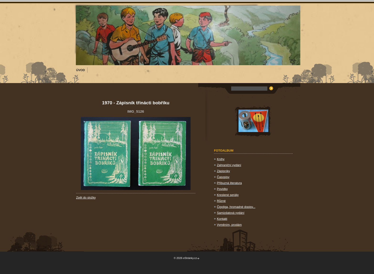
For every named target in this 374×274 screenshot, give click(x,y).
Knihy (220, 159)
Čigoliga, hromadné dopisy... (236, 207)
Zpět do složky (86, 197)
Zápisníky (223, 171)
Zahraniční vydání (229, 165)
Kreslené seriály (228, 195)
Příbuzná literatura (229, 183)
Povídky (222, 189)
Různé (221, 201)
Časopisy (223, 177)
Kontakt (222, 219)
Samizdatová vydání (230, 213)
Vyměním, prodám (229, 225)
